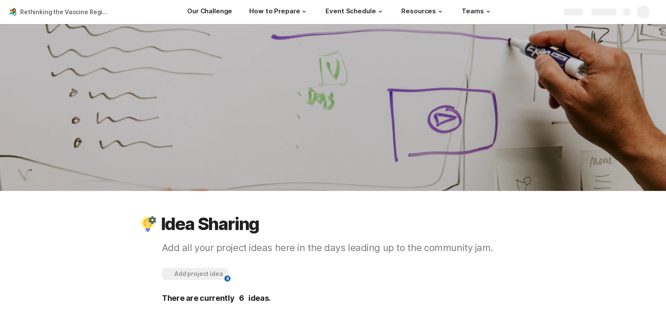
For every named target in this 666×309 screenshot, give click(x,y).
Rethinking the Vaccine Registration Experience (65, 11)
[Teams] (477, 12)
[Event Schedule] (355, 12)
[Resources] (423, 12)
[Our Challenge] (210, 12)
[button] (304, 11)
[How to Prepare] (279, 12)
